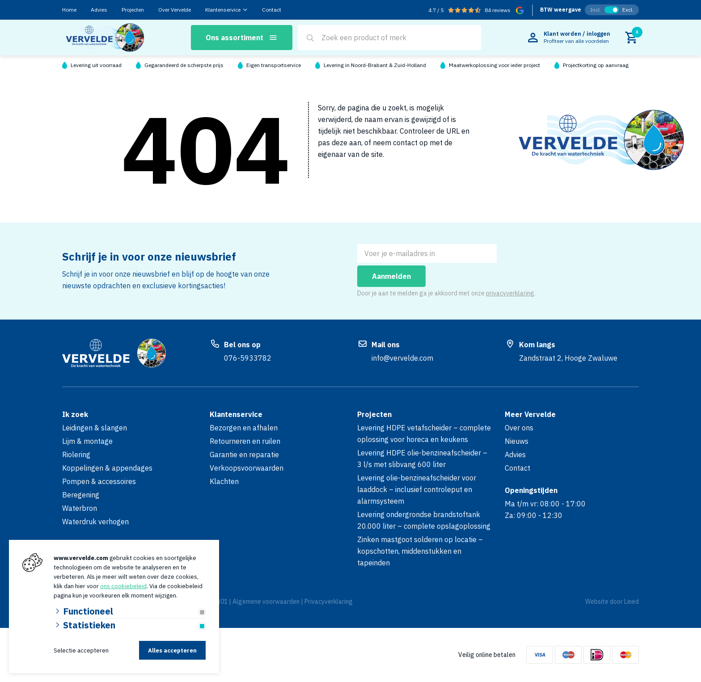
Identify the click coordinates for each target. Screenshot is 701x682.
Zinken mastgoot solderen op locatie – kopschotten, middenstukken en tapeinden (420, 551)
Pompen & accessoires (99, 481)
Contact (271, 9)
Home (69, 9)
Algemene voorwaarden (266, 602)
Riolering (76, 454)
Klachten (224, 481)
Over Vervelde (174, 9)
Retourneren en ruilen (245, 441)
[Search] (310, 38)
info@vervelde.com (402, 358)
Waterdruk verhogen (95, 521)
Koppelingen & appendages (107, 467)
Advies (99, 9)
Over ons (519, 427)
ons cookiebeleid (123, 586)
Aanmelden (391, 276)
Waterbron (79, 508)
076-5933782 (247, 358)
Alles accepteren (172, 650)
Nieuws (516, 441)
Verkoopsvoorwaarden (246, 467)
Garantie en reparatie (244, 454)
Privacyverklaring (328, 602)
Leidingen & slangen (94, 427)
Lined (631, 602)
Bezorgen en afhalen (244, 427)
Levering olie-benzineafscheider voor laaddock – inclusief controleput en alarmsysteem (416, 489)
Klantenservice (223, 9)
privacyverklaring (510, 293)
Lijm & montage (87, 441)
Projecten (133, 9)
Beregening (80, 494)
